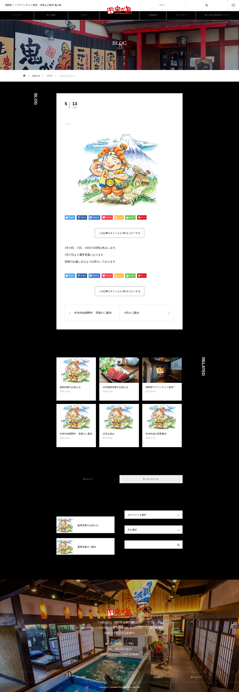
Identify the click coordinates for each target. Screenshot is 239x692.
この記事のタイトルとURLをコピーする (119, 233)
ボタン (162, 4)
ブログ (68, 124)
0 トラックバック (151, 479)
